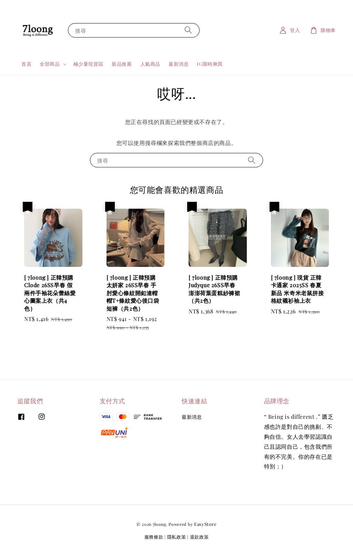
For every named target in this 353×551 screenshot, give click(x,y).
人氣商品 (150, 64)
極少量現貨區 (88, 64)
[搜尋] (188, 30)
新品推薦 (122, 64)
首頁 (26, 64)
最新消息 (179, 64)
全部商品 (50, 64)
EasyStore (205, 524)
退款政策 (199, 537)
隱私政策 (176, 537)
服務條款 (153, 537)
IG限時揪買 (210, 64)
